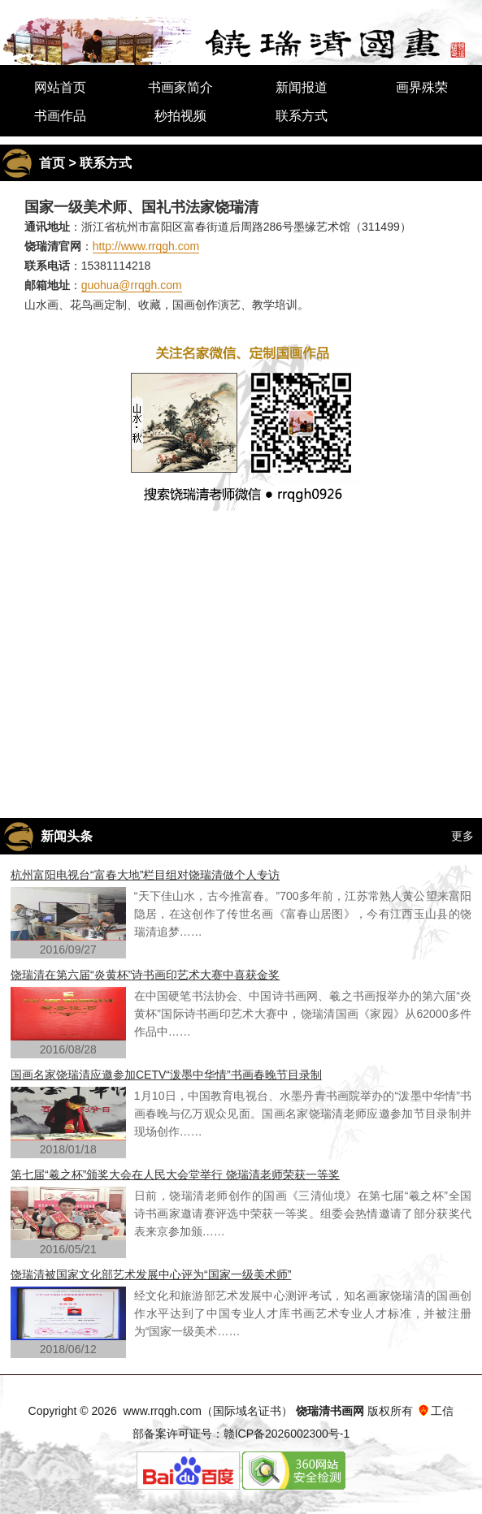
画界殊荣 (422, 87)
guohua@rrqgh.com (131, 285)
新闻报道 (302, 87)
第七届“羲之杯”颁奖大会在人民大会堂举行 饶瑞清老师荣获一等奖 (175, 1174)
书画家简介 (180, 87)
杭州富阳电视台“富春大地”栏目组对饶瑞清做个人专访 (145, 874)
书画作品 (60, 116)
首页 (52, 163)
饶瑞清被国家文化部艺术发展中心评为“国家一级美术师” (151, 1274)
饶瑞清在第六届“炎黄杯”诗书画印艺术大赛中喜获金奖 (145, 974)
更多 (462, 835)
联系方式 (302, 116)
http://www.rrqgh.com (146, 246)
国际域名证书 (247, 1410)
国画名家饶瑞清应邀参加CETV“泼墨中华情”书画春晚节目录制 (166, 1074)
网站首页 (60, 87)
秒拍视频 (180, 116)
